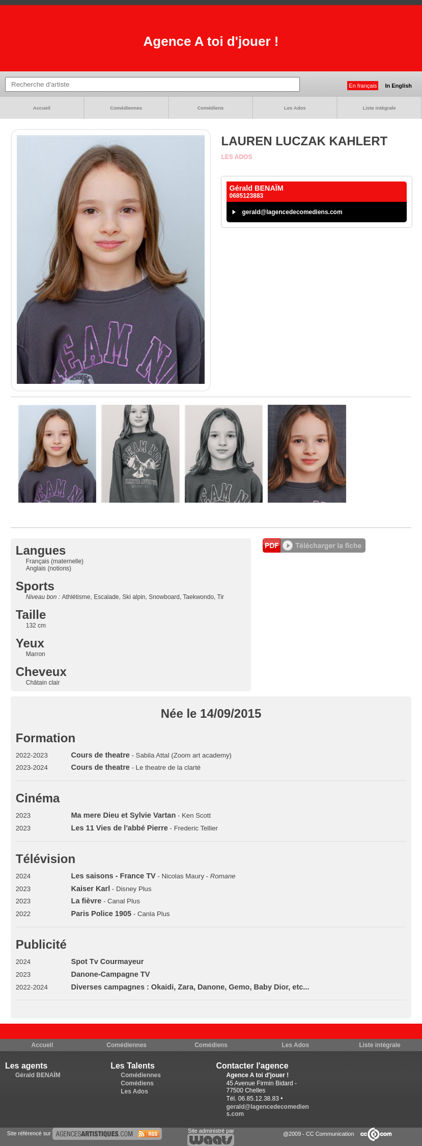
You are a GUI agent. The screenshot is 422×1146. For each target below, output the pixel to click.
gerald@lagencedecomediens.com (292, 212)
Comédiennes (126, 108)
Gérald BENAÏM (38, 1075)
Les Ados (295, 108)
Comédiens (211, 108)
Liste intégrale (379, 108)
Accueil (41, 108)
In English (398, 86)
